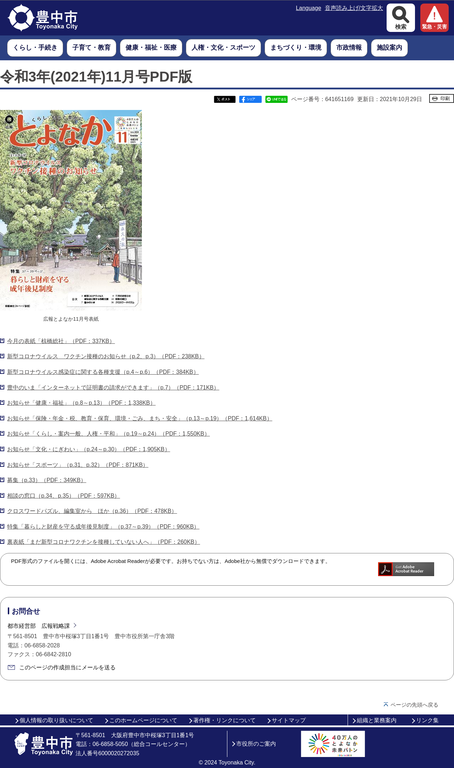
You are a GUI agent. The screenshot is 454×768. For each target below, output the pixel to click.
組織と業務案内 (377, 720)
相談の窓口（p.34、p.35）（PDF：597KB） (63, 496)
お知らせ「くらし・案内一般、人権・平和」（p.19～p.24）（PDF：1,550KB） (108, 434)
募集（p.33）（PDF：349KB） (46, 480)
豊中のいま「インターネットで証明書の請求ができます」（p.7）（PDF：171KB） (113, 388)
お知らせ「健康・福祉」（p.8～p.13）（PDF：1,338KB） (81, 403)
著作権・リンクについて (224, 720)
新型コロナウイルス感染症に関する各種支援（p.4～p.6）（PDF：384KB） (103, 372)
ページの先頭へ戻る (414, 705)
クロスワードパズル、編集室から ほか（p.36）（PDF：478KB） (92, 511)
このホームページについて (143, 720)
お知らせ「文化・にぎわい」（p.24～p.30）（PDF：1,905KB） (88, 449)
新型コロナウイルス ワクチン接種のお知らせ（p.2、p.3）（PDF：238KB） (106, 356)
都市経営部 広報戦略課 (38, 626)
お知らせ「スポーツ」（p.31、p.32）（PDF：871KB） (77, 465)
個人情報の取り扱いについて (56, 720)
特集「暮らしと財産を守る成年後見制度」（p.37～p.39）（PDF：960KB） (103, 527)
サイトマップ (289, 720)
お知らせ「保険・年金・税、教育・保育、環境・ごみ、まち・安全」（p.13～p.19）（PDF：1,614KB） (139, 418)
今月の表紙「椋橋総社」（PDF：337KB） (61, 341)
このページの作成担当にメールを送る (67, 667)
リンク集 (427, 720)
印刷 (445, 98)
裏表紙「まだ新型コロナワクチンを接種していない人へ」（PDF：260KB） (103, 542)
